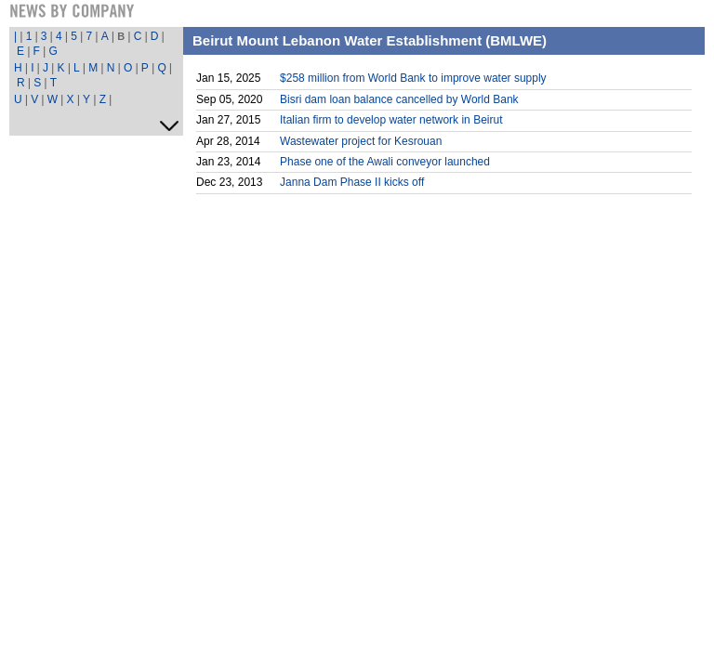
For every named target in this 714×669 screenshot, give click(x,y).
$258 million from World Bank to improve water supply (413, 78)
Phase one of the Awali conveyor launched (385, 161)
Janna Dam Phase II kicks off (352, 182)
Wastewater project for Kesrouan (361, 141)
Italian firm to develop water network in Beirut (391, 119)
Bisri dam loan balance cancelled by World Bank (399, 99)
